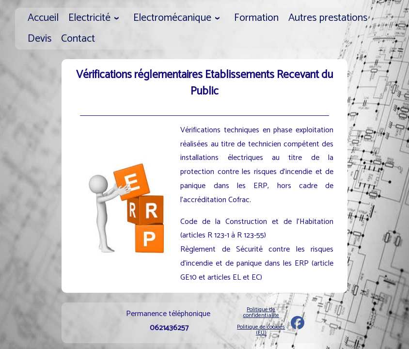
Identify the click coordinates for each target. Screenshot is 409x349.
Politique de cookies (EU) (261, 329)
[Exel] (297, 325)
